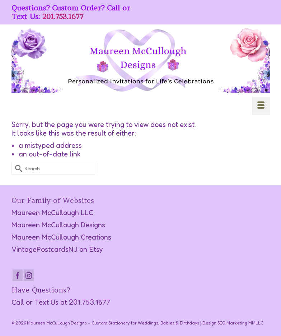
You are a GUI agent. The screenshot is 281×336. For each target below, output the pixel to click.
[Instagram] (29, 275)
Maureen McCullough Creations (61, 237)
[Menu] (261, 106)
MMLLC (255, 323)
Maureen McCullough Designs (58, 225)
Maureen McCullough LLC (52, 212)
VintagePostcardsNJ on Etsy (57, 249)
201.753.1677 (63, 16)
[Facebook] (18, 275)
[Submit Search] (16, 168)
